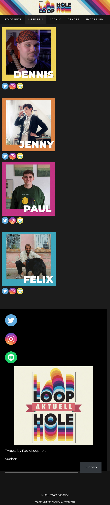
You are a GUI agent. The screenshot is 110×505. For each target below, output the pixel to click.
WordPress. (69, 501)
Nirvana (56, 501)
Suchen (11, 459)
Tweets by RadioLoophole (25, 451)
